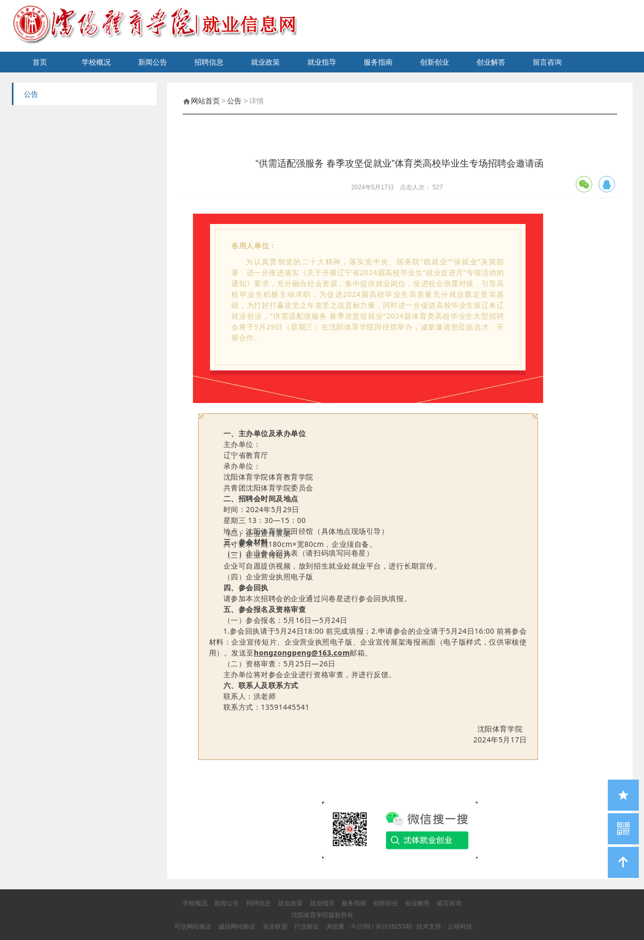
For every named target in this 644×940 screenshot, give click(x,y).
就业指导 (321, 62)
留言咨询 (547, 62)
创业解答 (490, 62)
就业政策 (265, 62)
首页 (40, 62)
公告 (234, 101)
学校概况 (96, 62)
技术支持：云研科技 (444, 926)
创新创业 (434, 62)
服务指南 (378, 62)
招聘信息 (208, 62)
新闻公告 (152, 62)
